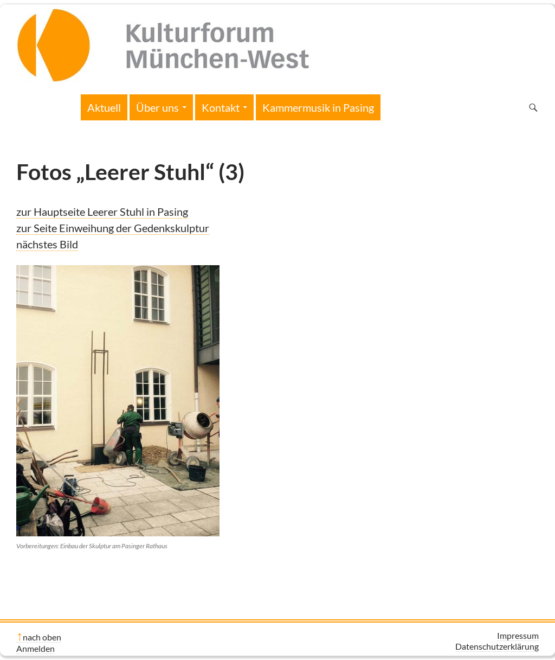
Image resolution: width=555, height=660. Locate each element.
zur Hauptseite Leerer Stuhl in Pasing (102, 211)
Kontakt (221, 107)
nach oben (42, 637)
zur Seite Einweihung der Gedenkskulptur (112, 227)
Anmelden (35, 648)
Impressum (518, 635)
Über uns (157, 107)
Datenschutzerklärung (497, 646)
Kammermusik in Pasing (318, 107)
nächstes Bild (47, 244)
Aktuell (104, 107)
